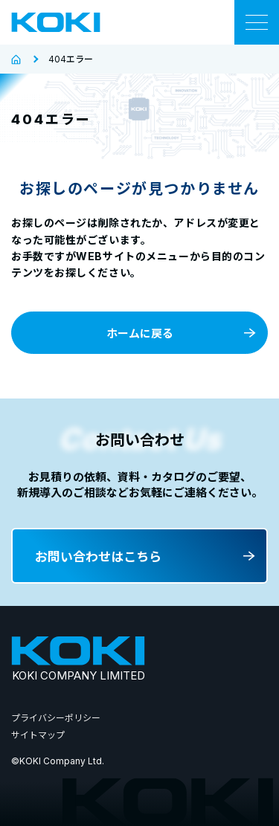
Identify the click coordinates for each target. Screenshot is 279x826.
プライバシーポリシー (55, 717)
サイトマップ (38, 735)
